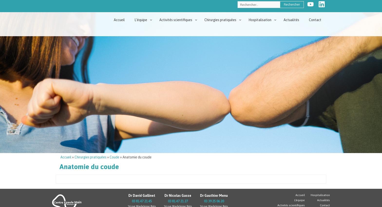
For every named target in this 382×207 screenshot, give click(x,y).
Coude (114, 157)
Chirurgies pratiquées (220, 20)
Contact (315, 20)
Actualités (291, 20)
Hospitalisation (259, 20)
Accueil (119, 20)
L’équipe (140, 20)
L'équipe (299, 200)
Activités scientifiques (175, 20)
